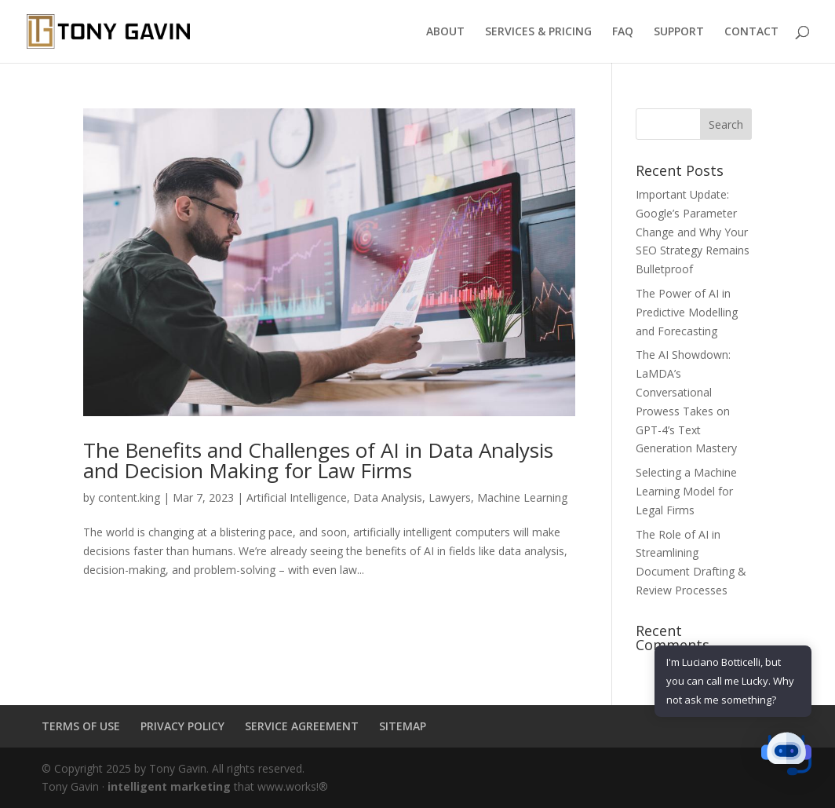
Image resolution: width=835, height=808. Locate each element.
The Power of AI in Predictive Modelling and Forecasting (687, 312)
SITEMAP (402, 725)
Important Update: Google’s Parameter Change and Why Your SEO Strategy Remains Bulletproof (692, 231)
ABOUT (445, 32)
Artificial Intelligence (296, 497)
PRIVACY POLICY (182, 725)
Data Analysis (387, 497)
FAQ (622, 32)
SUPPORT (679, 32)
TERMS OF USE (81, 725)
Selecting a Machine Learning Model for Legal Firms (686, 491)
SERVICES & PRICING (538, 32)
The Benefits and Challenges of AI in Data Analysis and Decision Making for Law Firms (318, 460)
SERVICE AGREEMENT (302, 725)
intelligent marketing (169, 786)
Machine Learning (522, 497)
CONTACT (751, 32)
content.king (129, 497)
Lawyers (449, 497)
